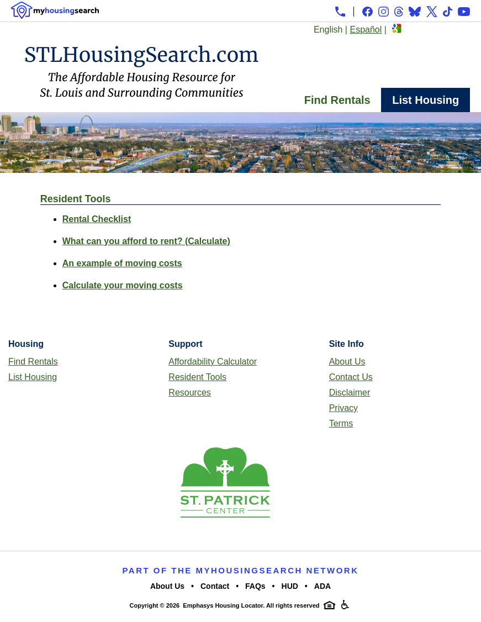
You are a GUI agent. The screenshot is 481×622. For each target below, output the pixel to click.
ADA (322, 586)
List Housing (425, 100)
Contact (214, 586)
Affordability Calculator (212, 361)
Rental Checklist (96, 219)
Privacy (343, 408)
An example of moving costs (122, 263)
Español (366, 29)
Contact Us (351, 377)
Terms (341, 423)
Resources (189, 392)
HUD (290, 586)
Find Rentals (337, 100)
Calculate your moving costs (122, 285)
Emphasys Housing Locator (223, 605)
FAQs (255, 586)
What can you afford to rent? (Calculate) (146, 241)
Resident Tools (197, 377)
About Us (347, 361)
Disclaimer (350, 392)
